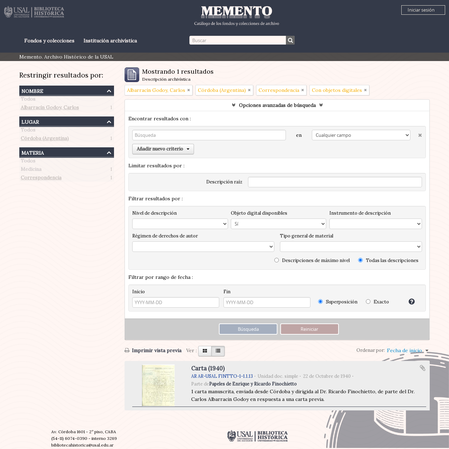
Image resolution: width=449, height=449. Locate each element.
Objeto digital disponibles (259, 213)
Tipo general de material (306, 236)
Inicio (138, 292)
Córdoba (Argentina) (45, 139)
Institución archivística (110, 41)
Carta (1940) (207, 368)
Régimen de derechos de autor (165, 236)
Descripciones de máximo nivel (312, 260)
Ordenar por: (370, 350)
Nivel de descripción (154, 213)
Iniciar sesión (421, 10)
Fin (226, 292)
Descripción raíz (224, 182)
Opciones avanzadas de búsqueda (277, 105)
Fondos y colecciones (49, 41)
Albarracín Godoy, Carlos (50, 109)
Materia (32, 152)
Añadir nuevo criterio (163, 149)
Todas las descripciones (388, 260)
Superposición (337, 302)
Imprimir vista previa (153, 350)
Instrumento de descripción (360, 213)
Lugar (30, 121)
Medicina (31, 170)
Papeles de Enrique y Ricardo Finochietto (253, 384)
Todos (28, 100)
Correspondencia (41, 179)
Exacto (377, 302)
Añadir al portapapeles (422, 367)
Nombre (32, 90)
